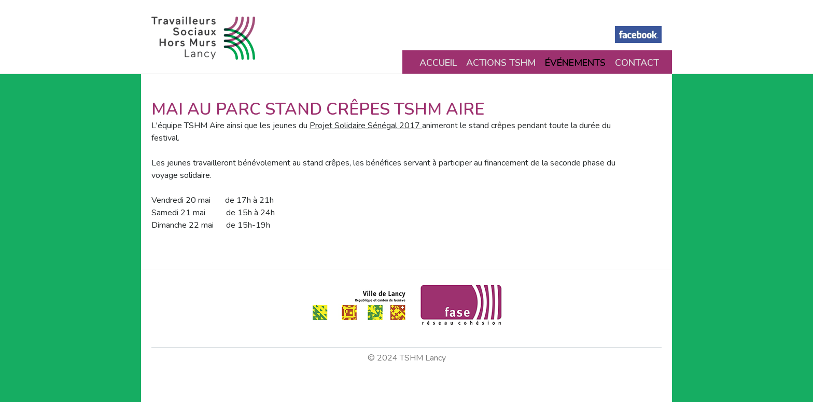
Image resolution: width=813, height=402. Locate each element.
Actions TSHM (501, 63)
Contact (637, 63)
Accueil (438, 63)
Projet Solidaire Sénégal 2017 (366, 125)
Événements (575, 63)
